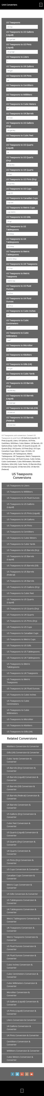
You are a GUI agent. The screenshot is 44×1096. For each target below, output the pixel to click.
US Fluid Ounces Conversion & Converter (21, 948)
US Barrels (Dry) (34, 464)
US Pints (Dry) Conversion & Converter (20, 862)
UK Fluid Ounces (22, 459)
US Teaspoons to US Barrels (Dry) (19, 385)
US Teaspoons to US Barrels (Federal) (19, 419)
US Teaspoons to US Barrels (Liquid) (19, 397)
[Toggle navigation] (40, 5)
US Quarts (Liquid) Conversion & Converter (22, 834)
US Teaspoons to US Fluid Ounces (18, 287)
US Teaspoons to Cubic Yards (20, 373)
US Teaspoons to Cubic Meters (21, 104)
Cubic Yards (22, 464)
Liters (15, 440)
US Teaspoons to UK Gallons (20, 66)
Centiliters (6, 443)
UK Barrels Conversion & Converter (19, 806)
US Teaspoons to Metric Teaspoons (17, 275)
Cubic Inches (35, 459)
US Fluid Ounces (8, 459)
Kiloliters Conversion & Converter (23, 746)
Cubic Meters (24, 443)
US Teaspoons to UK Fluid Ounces (18, 300)
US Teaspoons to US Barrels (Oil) (22, 408)
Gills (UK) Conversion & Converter (23, 752)
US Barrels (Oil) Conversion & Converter (21, 788)
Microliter (36, 461)
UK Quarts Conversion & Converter (18, 852)
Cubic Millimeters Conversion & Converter (22, 985)
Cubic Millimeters (24, 461)
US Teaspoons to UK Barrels (20, 113)
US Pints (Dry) (27, 448)
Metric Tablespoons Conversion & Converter (23, 920)
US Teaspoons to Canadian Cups (22, 198)
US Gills (28, 451)
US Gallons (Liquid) (29, 438)
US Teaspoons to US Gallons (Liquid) (20, 33)
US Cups (36, 448)
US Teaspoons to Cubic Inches (20, 311)
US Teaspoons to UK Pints (18, 75)
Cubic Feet (17, 446)
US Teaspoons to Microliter (19, 345)
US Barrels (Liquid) (9, 467)
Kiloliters (5, 464)
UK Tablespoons (19, 454)
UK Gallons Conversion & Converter (19, 1028)
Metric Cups (19, 451)
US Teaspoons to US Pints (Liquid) (18, 46)
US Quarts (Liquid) (29, 446)
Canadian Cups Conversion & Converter (21, 877)
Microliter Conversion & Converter (18, 994)
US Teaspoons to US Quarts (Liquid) (19, 146)
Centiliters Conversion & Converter (18, 1043)
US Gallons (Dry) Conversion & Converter (21, 815)
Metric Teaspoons (32, 456)
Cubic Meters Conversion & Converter (20, 1058)
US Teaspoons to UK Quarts (19, 170)
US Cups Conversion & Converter (23, 869)
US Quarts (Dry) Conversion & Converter (21, 843)
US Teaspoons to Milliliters (19, 94)
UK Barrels (35, 443)
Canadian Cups (8, 451)
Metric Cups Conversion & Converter (19, 886)
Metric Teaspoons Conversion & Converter (22, 938)
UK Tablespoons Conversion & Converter (21, 911)
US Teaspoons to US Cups (18, 188)
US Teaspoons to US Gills (18, 217)
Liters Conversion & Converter (21, 1020)
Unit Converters (9, 4)
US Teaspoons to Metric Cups (20, 207)
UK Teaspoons (19, 456)
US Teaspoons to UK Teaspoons (21, 264)
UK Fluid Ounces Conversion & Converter (21, 957)
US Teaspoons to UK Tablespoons (16, 240)
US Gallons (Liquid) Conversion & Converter (23, 1003)
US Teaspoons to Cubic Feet (19, 135)
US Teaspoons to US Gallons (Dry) (20, 124)
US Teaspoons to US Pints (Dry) (21, 179)
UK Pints (31, 440)
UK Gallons (23, 440)
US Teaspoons (13, 22)
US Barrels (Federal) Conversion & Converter (23, 797)
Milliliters (14, 443)
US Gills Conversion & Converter (22, 894)
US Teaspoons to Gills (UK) (19, 364)
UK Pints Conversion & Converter (23, 1035)
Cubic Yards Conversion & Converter (19, 760)
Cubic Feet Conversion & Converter (18, 825)
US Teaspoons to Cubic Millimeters (17, 334)
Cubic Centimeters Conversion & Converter (22, 975)
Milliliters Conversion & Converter (23, 1050)
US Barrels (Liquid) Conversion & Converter (22, 779)
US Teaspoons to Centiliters (19, 85)
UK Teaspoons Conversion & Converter (20, 929)
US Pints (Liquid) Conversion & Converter (21, 1012)
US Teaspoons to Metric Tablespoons (17, 253)
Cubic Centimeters (9, 461)
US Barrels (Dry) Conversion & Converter (21, 769)
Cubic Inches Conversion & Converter (20, 966)
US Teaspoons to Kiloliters (19, 354)
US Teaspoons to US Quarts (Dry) (19, 159)
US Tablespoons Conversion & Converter (21, 902)
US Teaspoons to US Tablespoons (16, 228)
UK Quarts (16, 448)
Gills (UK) (13, 464)
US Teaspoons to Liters (17, 57)
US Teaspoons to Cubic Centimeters (17, 322)
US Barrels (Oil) (24, 467)
